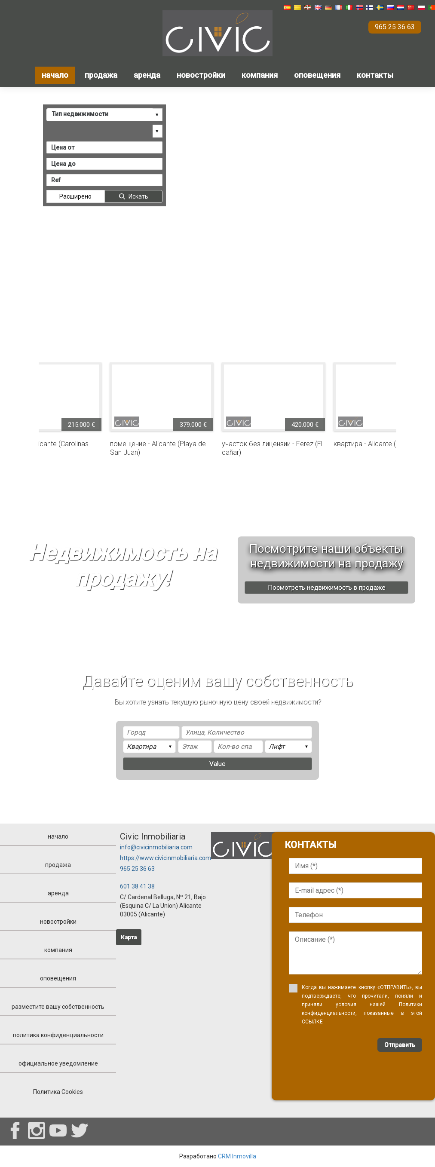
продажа (101, 75)
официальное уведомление (58, 1063)
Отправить (399, 1044)
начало (55, 75)
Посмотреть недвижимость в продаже (327, 587)
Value (217, 764)
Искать (138, 196)
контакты (375, 75)
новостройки (201, 75)
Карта (129, 937)
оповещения (317, 75)
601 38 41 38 (137, 886)
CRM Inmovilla (237, 1156)
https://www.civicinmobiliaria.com (165, 858)
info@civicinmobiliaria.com (156, 847)
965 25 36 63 (137, 868)
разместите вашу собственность (58, 1006)
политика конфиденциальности (58, 1035)
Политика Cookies (58, 1091)
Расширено (75, 196)
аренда (147, 75)
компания (260, 75)
